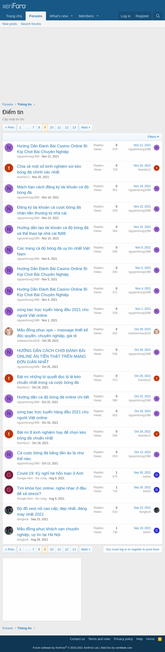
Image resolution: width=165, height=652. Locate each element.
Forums (35, 16)
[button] (71, 16)
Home (150, 639)
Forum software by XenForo (66, 647)
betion (147, 476)
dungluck (22, 519)
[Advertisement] (82, 63)
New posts (9, 24)
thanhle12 (23, 177)
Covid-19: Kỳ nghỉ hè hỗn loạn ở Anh (50, 473)
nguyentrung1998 (28, 156)
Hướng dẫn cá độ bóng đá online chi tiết (53, 397)
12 (66, 127)
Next (84, 127)
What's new (59, 16)
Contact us (77, 639)
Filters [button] (152, 136)
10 (51, 127)
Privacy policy (123, 639)
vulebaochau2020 (28, 340)
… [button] (26, 127)
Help (140, 639)
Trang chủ (14, 16)
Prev (11, 127)
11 (59, 127)
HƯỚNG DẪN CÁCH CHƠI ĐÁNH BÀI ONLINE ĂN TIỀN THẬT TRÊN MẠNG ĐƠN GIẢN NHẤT (51, 356)
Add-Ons (106, 647)
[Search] (158, 16)
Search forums (31, 24)
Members (86, 16)
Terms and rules (99, 639)
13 (74, 127)
